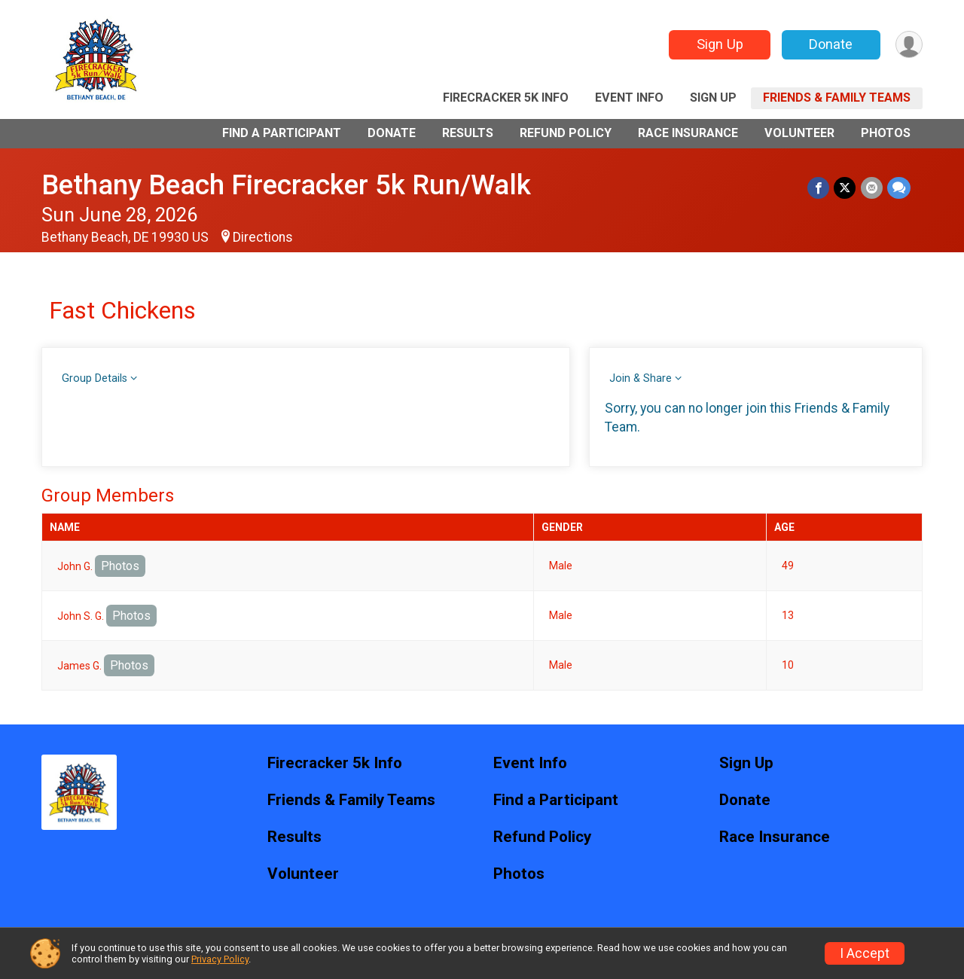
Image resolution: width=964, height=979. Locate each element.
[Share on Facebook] (819, 188)
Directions (263, 237)
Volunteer (799, 133)
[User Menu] (909, 45)
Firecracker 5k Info (506, 97)
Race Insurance (688, 133)
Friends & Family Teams (837, 97)
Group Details (94, 378)
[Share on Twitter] (845, 188)
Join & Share (640, 378)
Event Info (629, 97)
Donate (831, 44)
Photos (886, 133)
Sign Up (719, 44)
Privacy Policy (220, 959)
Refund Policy (566, 133)
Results (467, 133)
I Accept (864, 953)
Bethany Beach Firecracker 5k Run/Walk (286, 185)
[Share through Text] (899, 188)
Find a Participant (281, 133)
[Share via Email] (872, 188)
